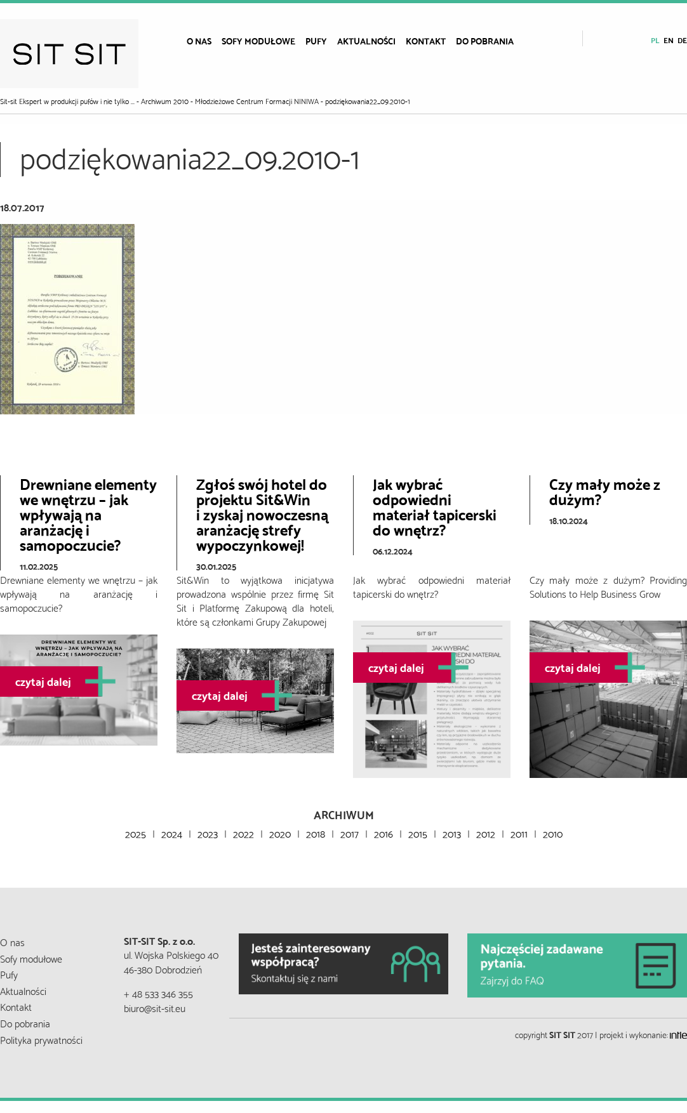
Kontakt (426, 40)
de (682, 39)
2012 (485, 832)
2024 (171, 832)
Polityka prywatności (41, 1039)
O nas (199, 40)
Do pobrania (485, 40)
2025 (135, 832)
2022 (243, 832)
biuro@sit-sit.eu (154, 1007)
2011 (519, 832)
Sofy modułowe (258, 40)
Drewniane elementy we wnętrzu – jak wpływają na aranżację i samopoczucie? (88, 513)
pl (655, 39)
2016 (383, 832)
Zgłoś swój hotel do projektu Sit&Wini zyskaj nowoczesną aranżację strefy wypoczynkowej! (262, 513)
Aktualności (366, 40)
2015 (417, 832)
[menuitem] (199, 40)
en (669, 39)
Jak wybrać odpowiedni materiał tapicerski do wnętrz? (435, 506)
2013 (452, 832)
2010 (553, 832)
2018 (315, 832)
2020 (280, 832)
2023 (207, 832)
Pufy (316, 40)
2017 (349, 832)
